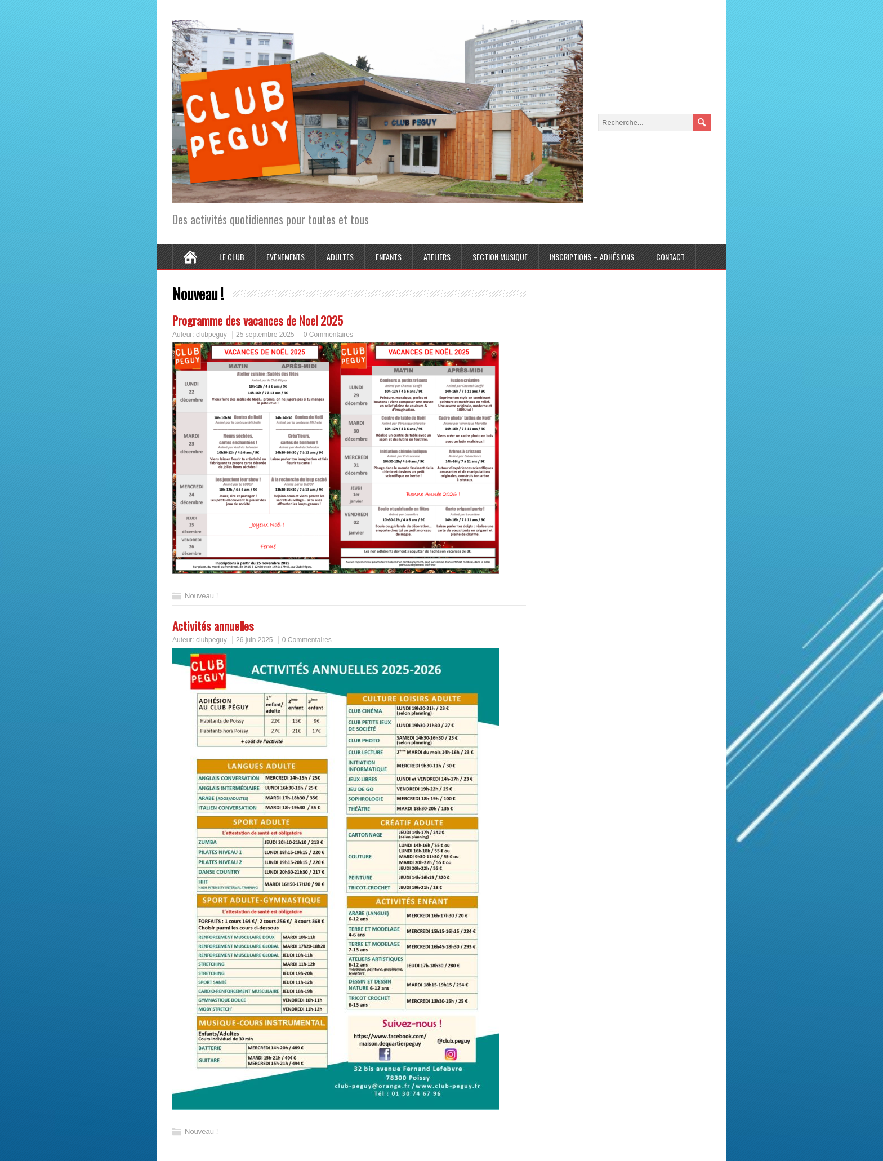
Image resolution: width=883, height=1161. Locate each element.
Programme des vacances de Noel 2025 (257, 320)
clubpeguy (211, 335)
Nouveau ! (201, 595)
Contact (670, 257)
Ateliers (437, 257)
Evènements (285, 257)
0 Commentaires (328, 335)
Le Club (231, 257)
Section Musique (500, 257)
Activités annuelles (213, 625)
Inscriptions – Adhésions (592, 257)
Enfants (389, 257)
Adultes (340, 257)
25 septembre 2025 (265, 335)
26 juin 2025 (254, 640)
